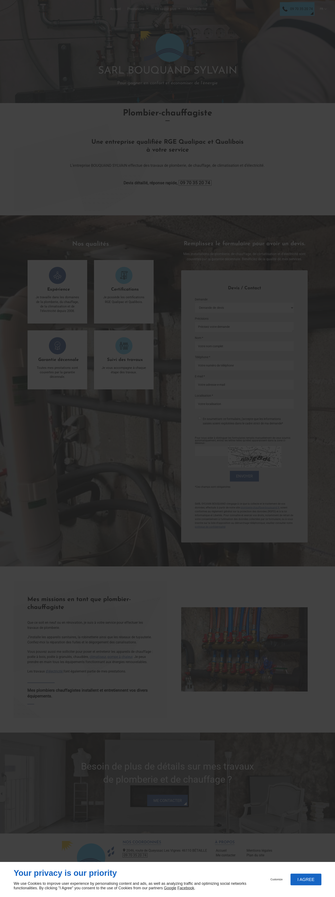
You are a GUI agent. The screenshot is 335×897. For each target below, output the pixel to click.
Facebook (185, 888)
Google (170, 888)
